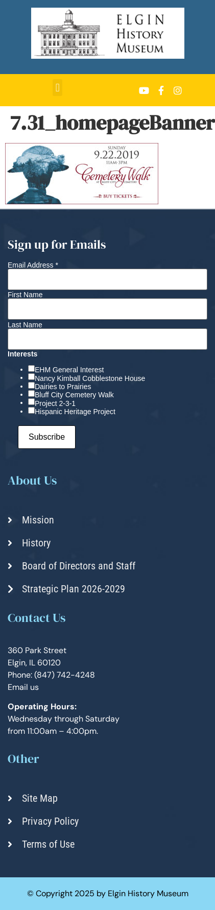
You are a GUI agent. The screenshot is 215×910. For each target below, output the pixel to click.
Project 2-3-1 (55, 403)
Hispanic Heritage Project (75, 411)
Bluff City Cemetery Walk (74, 394)
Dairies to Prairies (63, 386)
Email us (23, 687)
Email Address (33, 265)
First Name (25, 294)
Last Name (25, 324)
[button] (57, 87)
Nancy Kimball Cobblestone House (90, 378)
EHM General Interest (69, 369)
